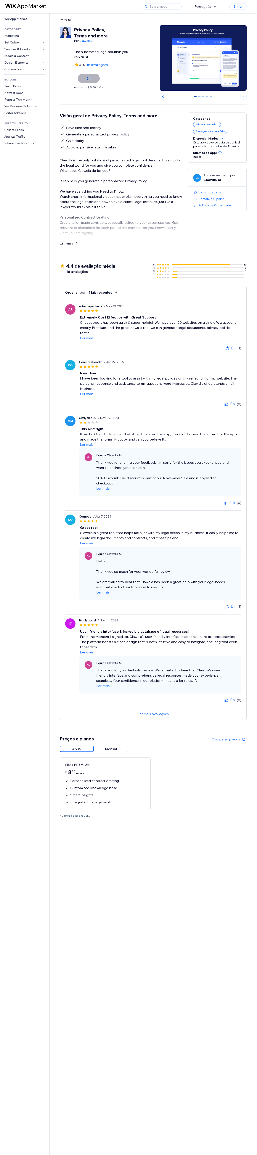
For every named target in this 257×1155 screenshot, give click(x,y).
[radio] (77, 749)
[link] (24, 19)
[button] (221, 138)
